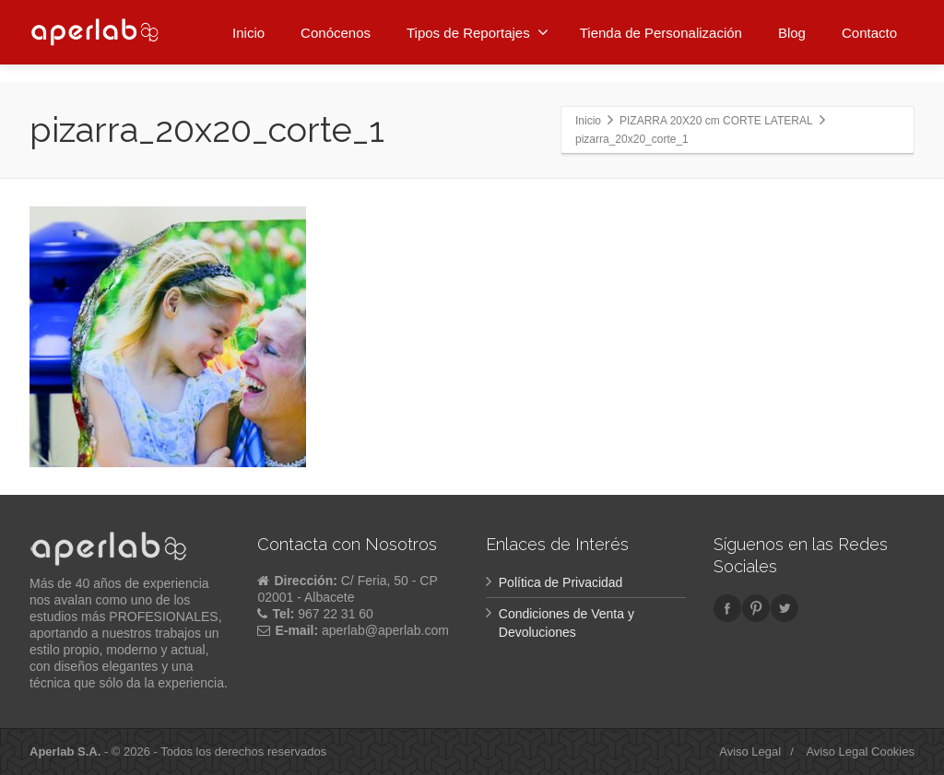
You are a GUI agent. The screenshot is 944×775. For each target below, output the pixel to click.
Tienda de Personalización (661, 30)
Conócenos (336, 30)
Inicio (248, 30)
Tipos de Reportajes (478, 29)
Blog (792, 30)
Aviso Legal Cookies (860, 751)
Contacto (869, 30)
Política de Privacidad (561, 582)
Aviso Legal (750, 751)
